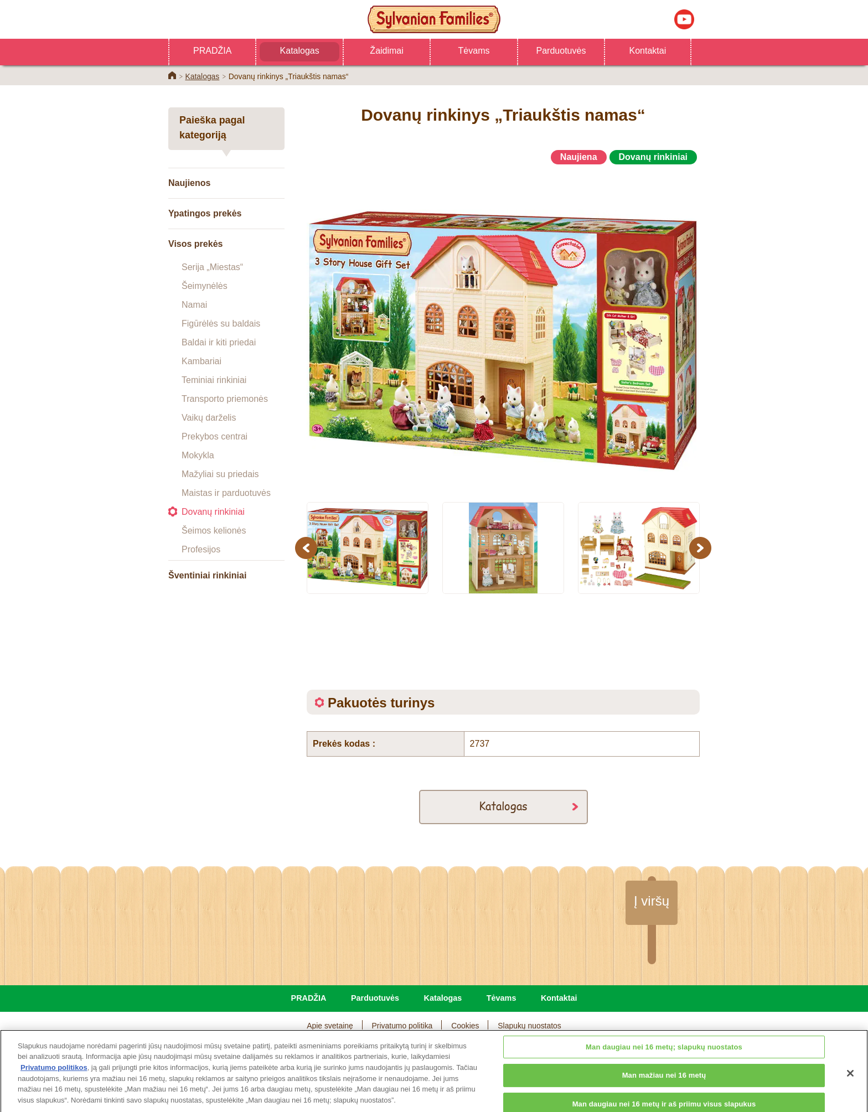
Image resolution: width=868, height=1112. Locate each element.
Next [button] (702, 547)
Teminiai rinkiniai (214, 380)
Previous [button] (307, 547)
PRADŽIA (212, 50)
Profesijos (201, 549)
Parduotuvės (561, 50)
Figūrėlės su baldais (221, 323)
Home (172, 75)
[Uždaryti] (850, 1098)
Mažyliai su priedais (220, 474)
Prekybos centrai (214, 436)
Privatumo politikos (53, 1093)
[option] (503, 328)
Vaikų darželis (209, 417)
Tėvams (474, 50)
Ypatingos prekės (205, 213)
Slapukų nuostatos (529, 1025)
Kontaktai (647, 50)
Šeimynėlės (205, 286)
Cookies (465, 1025)
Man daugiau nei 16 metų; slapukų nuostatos (664, 1072)
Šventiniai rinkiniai (207, 575)
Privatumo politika (402, 1025)
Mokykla (198, 455)
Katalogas (299, 50)
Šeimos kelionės (214, 530)
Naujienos (189, 183)
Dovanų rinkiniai (213, 511)
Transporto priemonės (225, 399)
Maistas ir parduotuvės (226, 493)
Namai (194, 304)
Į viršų (651, 900)
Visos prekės (195, 244)
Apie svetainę (330, 1025)
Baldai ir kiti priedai (219, 342)
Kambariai (201, 361)
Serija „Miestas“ (212, 267)
